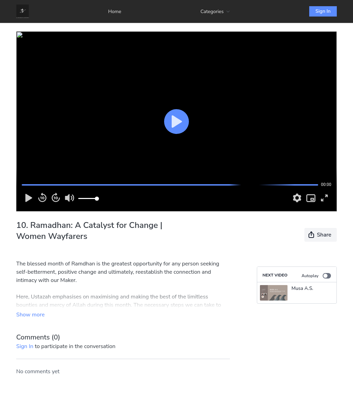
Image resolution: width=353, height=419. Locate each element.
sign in (24, 346)
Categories (215, 11)
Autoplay (316, 276)
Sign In (323, 11)
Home (114, 11)
